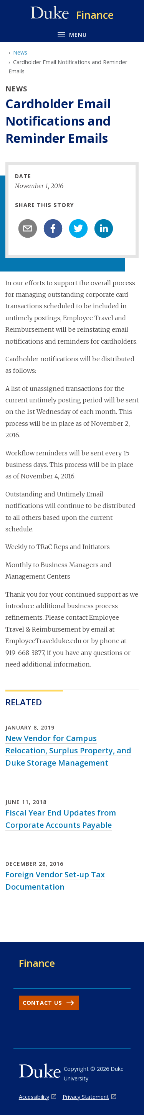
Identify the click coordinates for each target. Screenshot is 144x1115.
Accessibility (34, 1096)
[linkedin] (103, 228)
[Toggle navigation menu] (72, 34)
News (20, 52)
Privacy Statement (86, 1096)
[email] (27, 228)
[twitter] (78, 228)
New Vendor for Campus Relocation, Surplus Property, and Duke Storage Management (68, 750)
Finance (37, 963)
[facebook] (53, 228)
